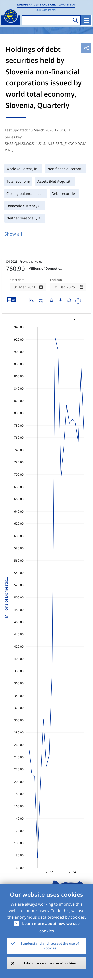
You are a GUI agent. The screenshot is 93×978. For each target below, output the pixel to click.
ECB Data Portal (46, 10)
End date (56, 280)
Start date (17, 280)
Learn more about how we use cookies (51, 927)
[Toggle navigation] (86, 20)
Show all (13, 234)
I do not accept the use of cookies (50, 963)
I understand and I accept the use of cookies (50, 946)
